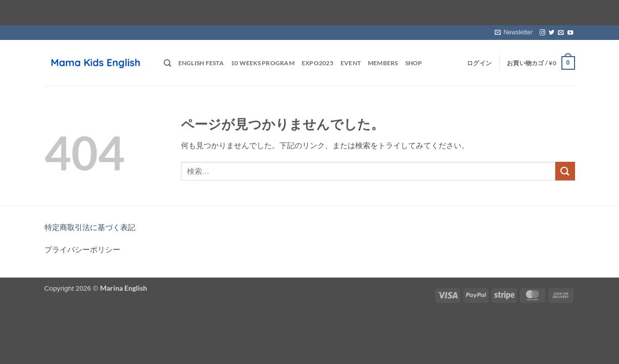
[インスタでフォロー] (542, 33)
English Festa (201, 63)
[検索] (167, 63)
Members (383, 63)
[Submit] (565, 171)
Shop (413, 63)
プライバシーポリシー (82, 249)
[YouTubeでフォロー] (570, 33)
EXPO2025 (318, 63)
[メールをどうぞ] (560, 33)
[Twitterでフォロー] (551, 33)
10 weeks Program (263, 63)
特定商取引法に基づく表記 (89, 227)
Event (351, 63)
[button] (514, 32)
